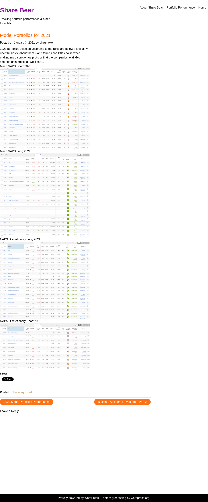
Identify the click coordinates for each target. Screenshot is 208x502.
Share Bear (17, 10)
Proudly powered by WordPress (79, 497)
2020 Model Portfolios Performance (27, 401)
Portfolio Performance (181, 7)
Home (202, 7)
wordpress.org (140, 497)
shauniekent (47, 42)
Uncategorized (22, 392)
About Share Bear (151, 7)
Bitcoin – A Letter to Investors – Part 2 (122, 401)
